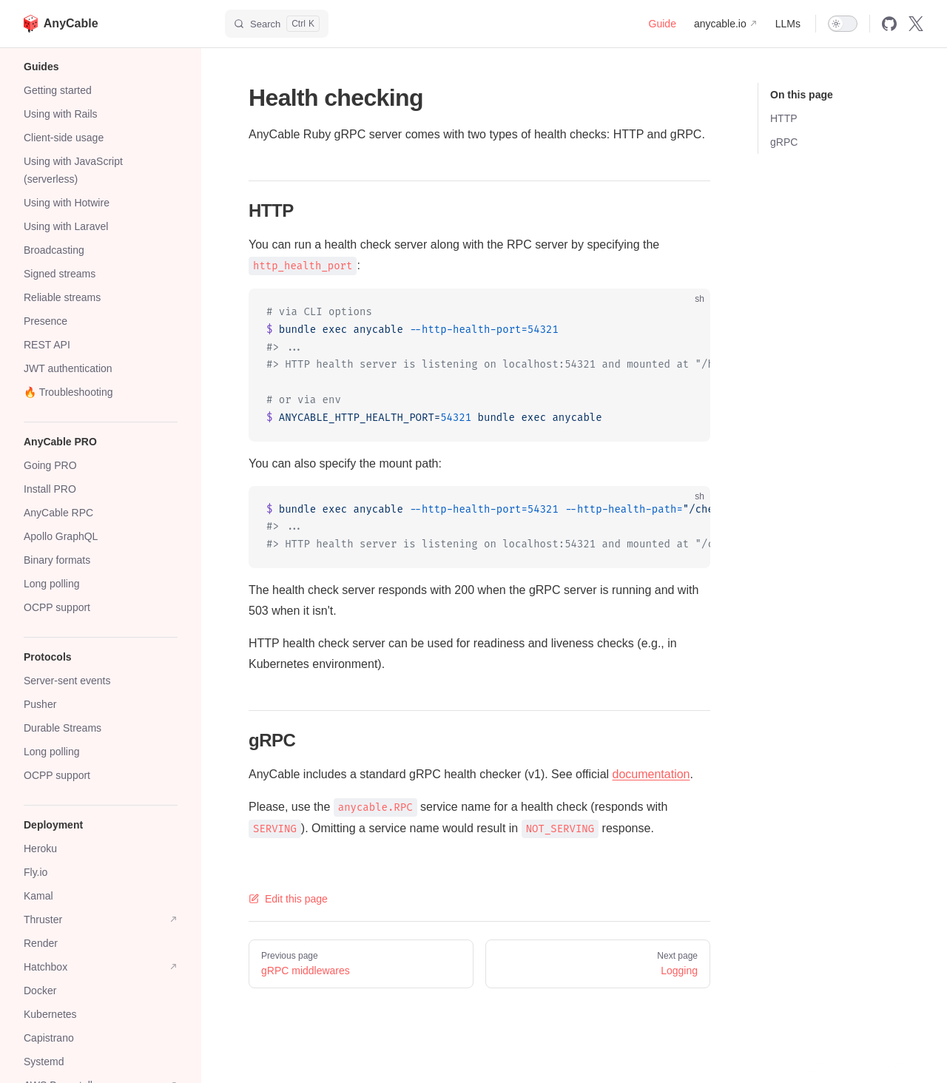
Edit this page (288, 899)
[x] (916, 23)
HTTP (784, 118)
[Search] (276, 24)
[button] (101, 66)
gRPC (784, 142)
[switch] (842, 24)
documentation (651, 774)
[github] (889, 23)
